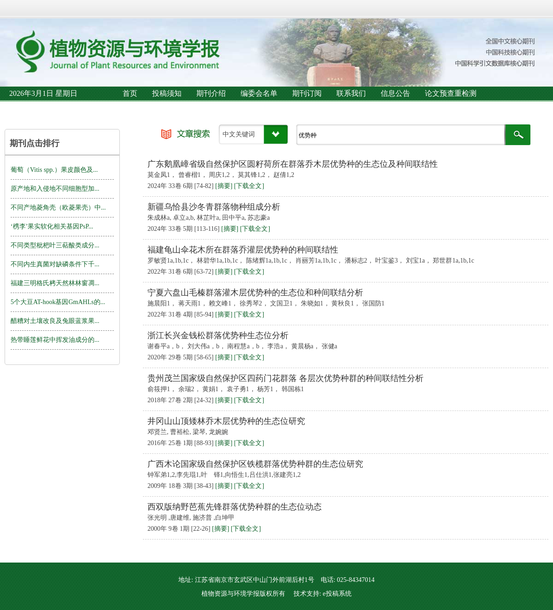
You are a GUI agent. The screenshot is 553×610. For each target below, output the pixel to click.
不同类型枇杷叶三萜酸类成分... (55, 245)
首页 (130, 93)
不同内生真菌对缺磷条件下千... (55, 264)
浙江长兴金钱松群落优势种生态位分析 (217, 335)
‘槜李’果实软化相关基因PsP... (52, 226)
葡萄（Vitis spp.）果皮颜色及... (54, 169)
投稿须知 (167, 93)
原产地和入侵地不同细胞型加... (55, 188)
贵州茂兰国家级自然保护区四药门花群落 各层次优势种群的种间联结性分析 (285, 378)
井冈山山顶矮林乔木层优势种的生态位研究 (226, 421)
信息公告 (395, 93)
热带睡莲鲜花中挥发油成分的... (55, 339)
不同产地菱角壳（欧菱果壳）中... (58, 207)
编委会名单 (259, 93)
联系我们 (351, 93)
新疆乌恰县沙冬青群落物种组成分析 (213, 206)
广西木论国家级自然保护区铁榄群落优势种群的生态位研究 (255, 464)
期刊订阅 (307, 93)
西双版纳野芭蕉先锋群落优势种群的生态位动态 (234, 506)
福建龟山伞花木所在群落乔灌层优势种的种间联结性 (242, 249)
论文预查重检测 (451, 93)
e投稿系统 (337, 593)
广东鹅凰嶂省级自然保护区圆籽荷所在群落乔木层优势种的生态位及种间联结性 (292, 164)
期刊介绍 (211, 93)
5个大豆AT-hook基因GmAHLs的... (58, 302)
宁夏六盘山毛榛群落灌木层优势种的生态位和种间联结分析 (255, 292)
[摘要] (223, 185)
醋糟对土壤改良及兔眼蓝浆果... (55, 320)
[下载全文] (249, 185)
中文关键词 (239, 134)
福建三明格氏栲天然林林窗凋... (55, 283)
